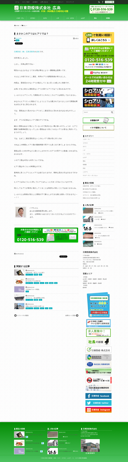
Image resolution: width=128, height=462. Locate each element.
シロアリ (85, 172)
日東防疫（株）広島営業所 (24, 52)
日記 (40, 274)
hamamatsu (18, 38)
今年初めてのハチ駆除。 (33, 289)
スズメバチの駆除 (23, 315)
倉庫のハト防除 (70, 315)
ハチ (27, 291)
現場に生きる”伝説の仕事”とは (35, 306)
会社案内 (35, 2)
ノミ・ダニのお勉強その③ (101, 235)
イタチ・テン (29, 274)
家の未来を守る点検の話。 (34, 281)
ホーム (17, 2)
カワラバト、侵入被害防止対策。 (36, 298)
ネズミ (42, 283)
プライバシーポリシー (57, 2)
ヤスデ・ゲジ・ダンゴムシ (90, 175)
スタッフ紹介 (26, 2)
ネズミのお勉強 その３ (100, 227)
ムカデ (85, 157)
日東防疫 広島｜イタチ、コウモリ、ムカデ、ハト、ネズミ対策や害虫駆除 (67, 458)
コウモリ (36, 283)
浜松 (38, 52)
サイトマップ (70, 2)
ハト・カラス (29, 300)
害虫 (17, 40)
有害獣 (35, 274)
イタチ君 (96, 219)
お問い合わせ (44, 2)
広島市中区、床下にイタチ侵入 (35, 272)
